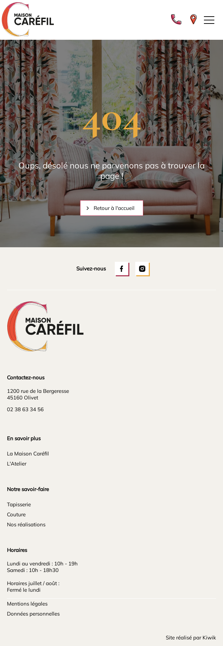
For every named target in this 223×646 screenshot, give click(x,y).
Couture (16, 514)
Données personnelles (33, 613)
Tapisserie (19, 504)
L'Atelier (16, 463)
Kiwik (209, 637)
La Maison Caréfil (28, 453)
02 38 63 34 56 (25, 409)
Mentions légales (27, 603)
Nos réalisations (26, 524)
